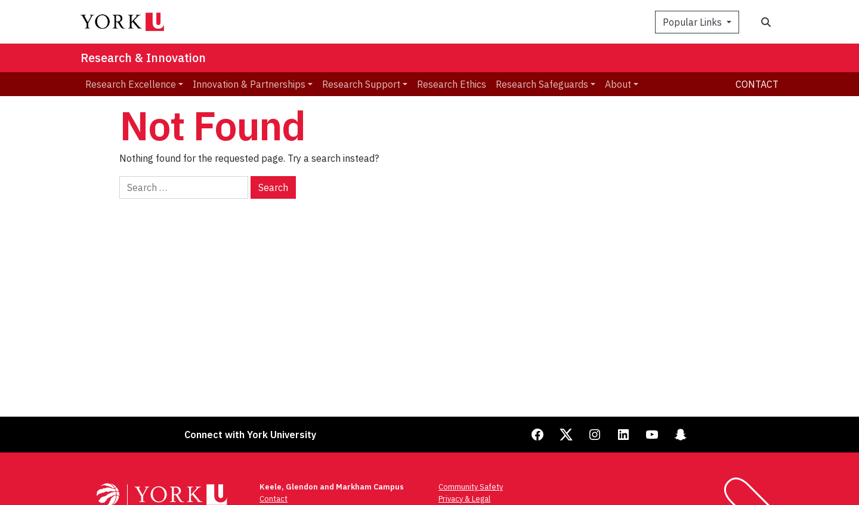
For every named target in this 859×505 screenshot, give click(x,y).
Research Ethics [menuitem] (451, 84)
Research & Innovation (143, 58)
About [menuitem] (618, 84)
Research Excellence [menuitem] (130, 84)
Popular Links (693, 22)
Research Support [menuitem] (361, 84)
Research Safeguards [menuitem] (542, 84)
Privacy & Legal (464, 499)
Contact (757, 84)
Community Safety (470, 487)
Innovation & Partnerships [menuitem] (249, 84)
